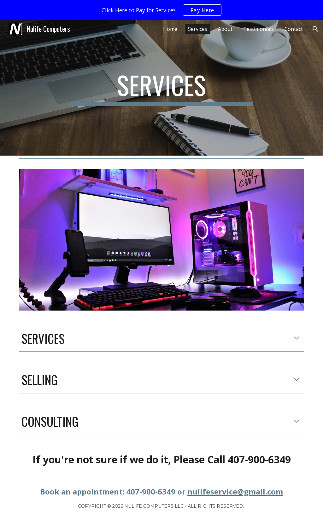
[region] (161, 10)
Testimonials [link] (258, 29)
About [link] (225, 29)
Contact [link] (294, 29)
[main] (161, 88)
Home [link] (170, 29)
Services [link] (197, 29)
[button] (315, 29)
